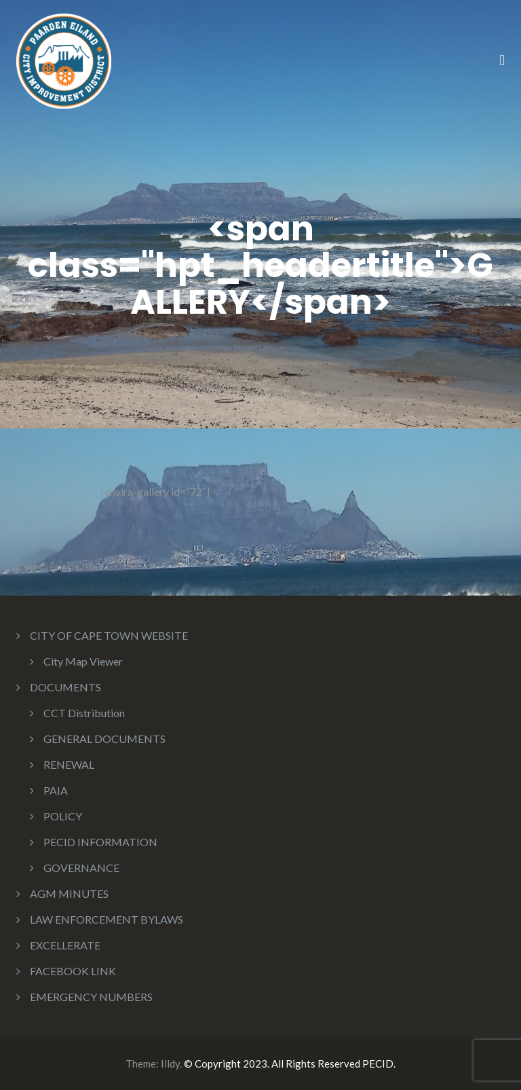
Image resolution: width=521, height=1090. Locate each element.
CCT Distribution (84, 712)
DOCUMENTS (65, 686)
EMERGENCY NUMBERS (91, 996)
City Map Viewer (83, 661)
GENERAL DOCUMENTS (104, 738)
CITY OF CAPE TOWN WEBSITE (109, 635)
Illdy (170, 1063)
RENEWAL (68, 764)
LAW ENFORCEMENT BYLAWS (106, 919)
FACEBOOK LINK (73, 970)
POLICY (62, 816)
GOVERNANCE (81, 867)
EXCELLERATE (65, 945)
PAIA (55, 790)
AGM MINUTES (69, 893)
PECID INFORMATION (100, 841)
